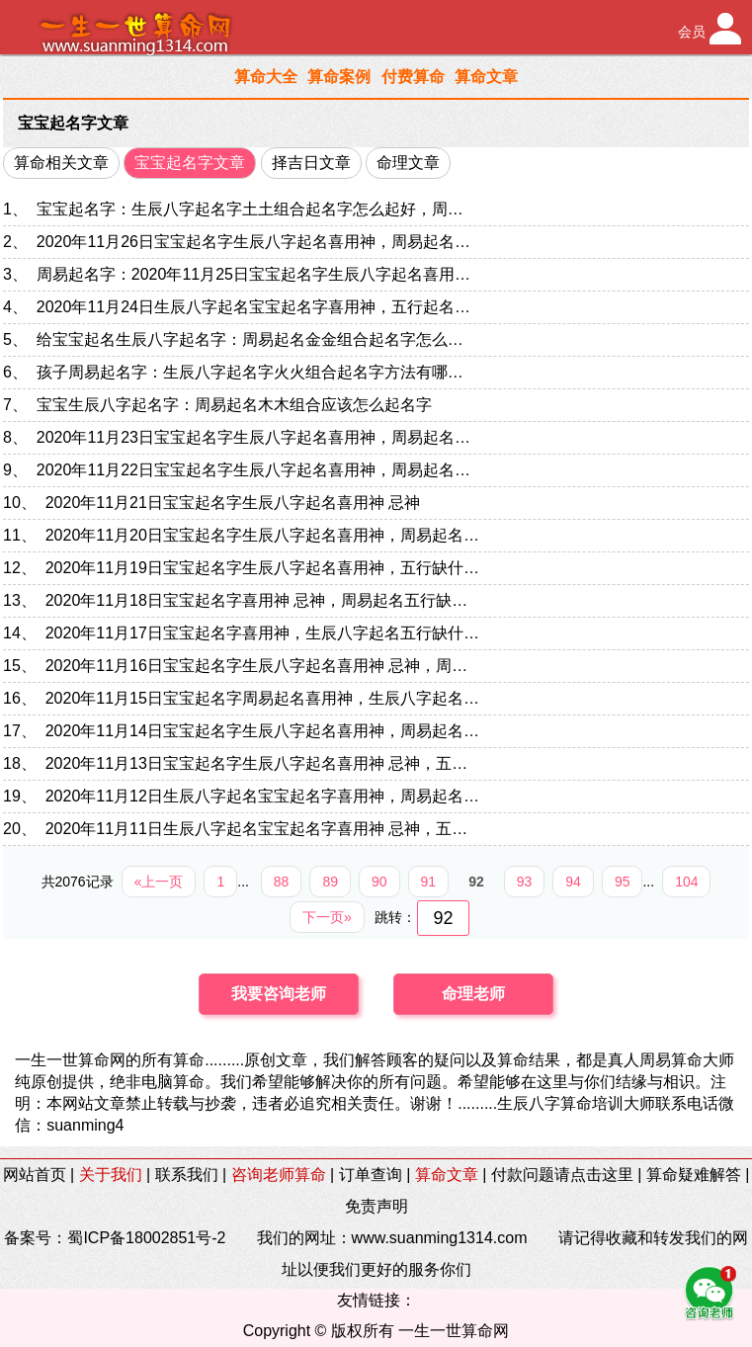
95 (622, 881)
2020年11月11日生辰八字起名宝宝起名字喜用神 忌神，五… (256, 828)
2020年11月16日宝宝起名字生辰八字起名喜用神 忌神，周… (256, 665)
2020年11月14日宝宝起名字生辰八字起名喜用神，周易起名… (262, 730)
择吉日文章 (311, 162)
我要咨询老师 (278, 993)
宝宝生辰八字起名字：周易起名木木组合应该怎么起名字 (234, 404)
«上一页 (159, 881)
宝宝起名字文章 (73, 123)
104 (686, 881)
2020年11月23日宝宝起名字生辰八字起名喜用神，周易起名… (253, 437)
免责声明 (376, 1206)
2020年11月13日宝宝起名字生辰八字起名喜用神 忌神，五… (256, 763)
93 (525, 881)
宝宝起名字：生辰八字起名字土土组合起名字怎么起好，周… (250, 209)
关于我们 (110, 1174)
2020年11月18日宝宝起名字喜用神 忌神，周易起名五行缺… (256, 600)
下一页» (327, 917)
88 (282, 881)
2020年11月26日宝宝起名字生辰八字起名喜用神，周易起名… (253, 241)
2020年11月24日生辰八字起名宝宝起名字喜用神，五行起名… (253, 306)
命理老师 (473, 993)
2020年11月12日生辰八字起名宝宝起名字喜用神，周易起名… (262, 796)
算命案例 (339, 76)
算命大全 (265, 76)
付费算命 (413, 76)
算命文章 (486, 76)
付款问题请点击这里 (562, 1174)
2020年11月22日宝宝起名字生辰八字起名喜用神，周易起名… (253, 470)
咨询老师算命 (278, 1174)
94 (573, 881)
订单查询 (370, 1174)
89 (330, 881)
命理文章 (408, 162)
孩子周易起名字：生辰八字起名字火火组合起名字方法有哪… (250, 372)
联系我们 (186, 1174)
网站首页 (34, 1174)
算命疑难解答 (693, 1174)
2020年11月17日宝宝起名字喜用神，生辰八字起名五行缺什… (262, 633)
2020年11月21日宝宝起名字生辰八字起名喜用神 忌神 (233, 502)
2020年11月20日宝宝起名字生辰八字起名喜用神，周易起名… (262, 535)
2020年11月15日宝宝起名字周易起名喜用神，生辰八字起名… (262, 698)
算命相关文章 (61, 162)
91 (429, 881)
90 (379, 881)
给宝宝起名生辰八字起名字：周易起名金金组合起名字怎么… (250, 339)
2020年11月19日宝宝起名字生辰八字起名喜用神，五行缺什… (262, 567)
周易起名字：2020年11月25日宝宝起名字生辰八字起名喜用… (253, 274)
